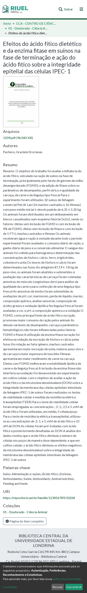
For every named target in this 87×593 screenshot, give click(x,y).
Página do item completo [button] (25, 521)
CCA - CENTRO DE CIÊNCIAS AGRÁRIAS (36, 23)
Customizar (10, 587)
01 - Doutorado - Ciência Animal (28, 28)
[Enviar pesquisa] (60, 9)
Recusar (57, 587)
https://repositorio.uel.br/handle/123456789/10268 (39, 498)
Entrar (68, 9)
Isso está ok (74, 587)
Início (7, 23)
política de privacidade (66, 579)
